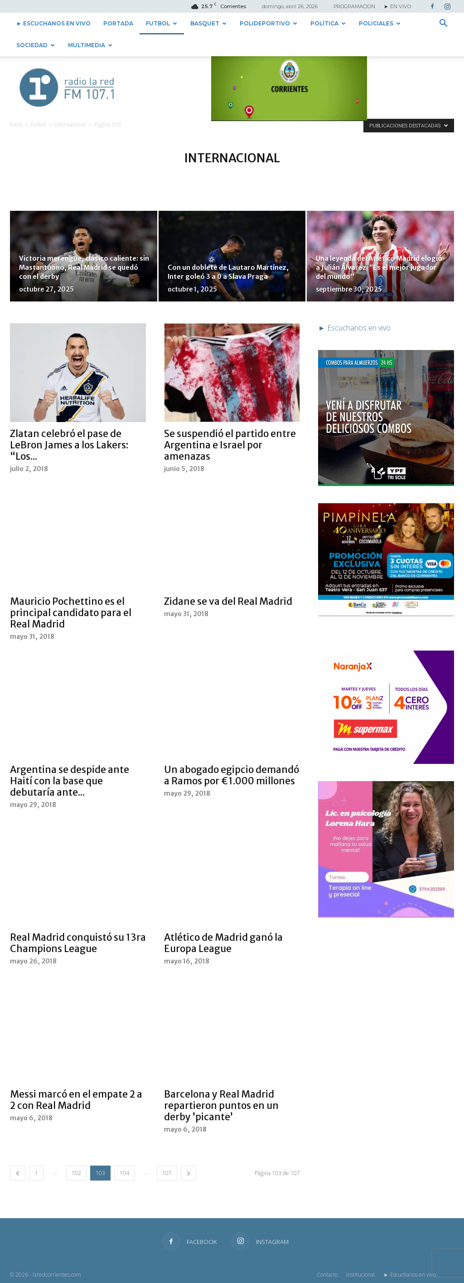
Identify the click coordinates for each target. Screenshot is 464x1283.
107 (167, 1173)
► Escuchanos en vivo (53, 23)
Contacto (327, 1274)
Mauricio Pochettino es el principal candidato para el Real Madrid (70, 612)
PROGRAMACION (354, 6)
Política (328, 23)
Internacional (70, 124)
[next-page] (188, 1173)
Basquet (208, 23)
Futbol (161, 23)
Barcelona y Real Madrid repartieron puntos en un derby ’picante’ (221, 1105)
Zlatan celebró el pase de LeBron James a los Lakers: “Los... (69, 445)
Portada (118, 23)
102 (76, 1173)
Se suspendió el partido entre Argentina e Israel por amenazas (230, 445)
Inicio (16, 124)
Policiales (380, 23)
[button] (443, 24)
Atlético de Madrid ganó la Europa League (223, 943)
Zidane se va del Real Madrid (228, 601)
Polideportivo (268, 23)
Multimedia (90, 45)
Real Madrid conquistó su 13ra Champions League (78, 943)
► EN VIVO (397, 6)
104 (124, 1173)
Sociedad (35, 45)
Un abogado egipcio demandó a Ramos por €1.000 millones (231, 775)
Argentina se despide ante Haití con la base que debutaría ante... (69, 780)
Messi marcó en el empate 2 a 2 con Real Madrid (76, 1100)
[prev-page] (17, 1173)
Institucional (360, 1274)
